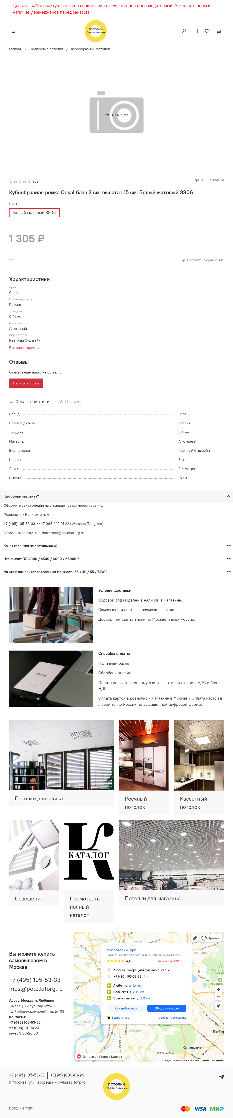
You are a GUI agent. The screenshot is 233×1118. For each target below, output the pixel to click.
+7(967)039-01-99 (67, 1075)
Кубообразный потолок (90, 49)
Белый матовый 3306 (34, 212)
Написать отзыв (26, 383)
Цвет (13, 204)
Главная (15, 49)
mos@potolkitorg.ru (36, 988)
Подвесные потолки (46, 49)
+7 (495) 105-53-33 (35, 979)
